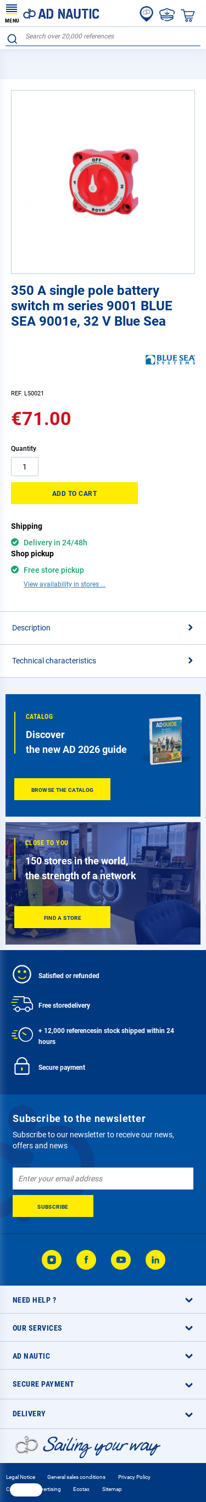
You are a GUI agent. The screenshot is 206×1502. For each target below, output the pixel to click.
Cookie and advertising (33, 1472)
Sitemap (112, 1472)
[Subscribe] (53, 1189)
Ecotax (81, 1472)
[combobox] (103, 36)
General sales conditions (76, 1460)
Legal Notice (20, 1460)
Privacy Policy (134, 1460)
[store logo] (52, 13)
